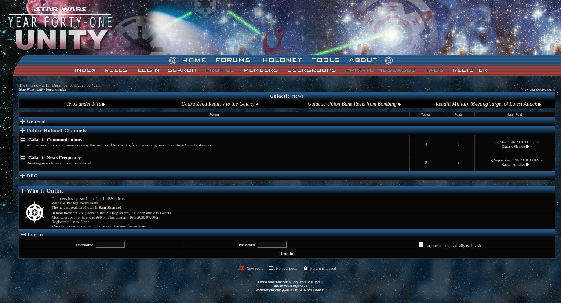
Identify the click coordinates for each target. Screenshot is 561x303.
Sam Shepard (110, 207)
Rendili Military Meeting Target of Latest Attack (488, 104)
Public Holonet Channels (57, 130)
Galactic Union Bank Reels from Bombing (353, 104)
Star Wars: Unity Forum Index (42, 89)
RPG (32, 175)
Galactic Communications (55, 139)
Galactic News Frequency (54, 157)
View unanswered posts (538, 89)
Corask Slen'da (513, 146)
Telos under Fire (85, 104)
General (36, 121)
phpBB (285, 290)
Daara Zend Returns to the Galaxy (219, 104)
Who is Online (45, 191)
